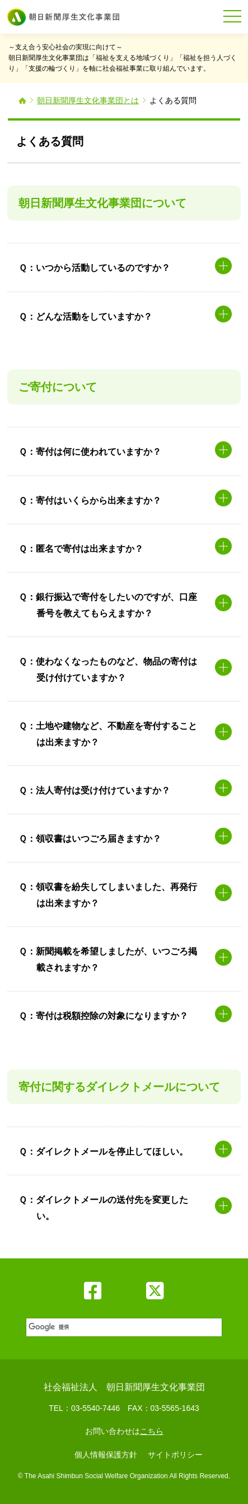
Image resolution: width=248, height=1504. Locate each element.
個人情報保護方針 (105, 1454)
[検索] (123, 1327)
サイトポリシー (175, 1454)
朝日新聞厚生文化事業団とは (88, 100)
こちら (151, 1431)
